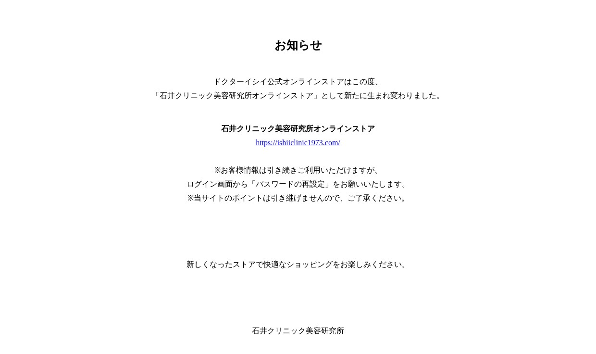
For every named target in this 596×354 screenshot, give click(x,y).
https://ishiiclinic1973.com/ (298, 143)
